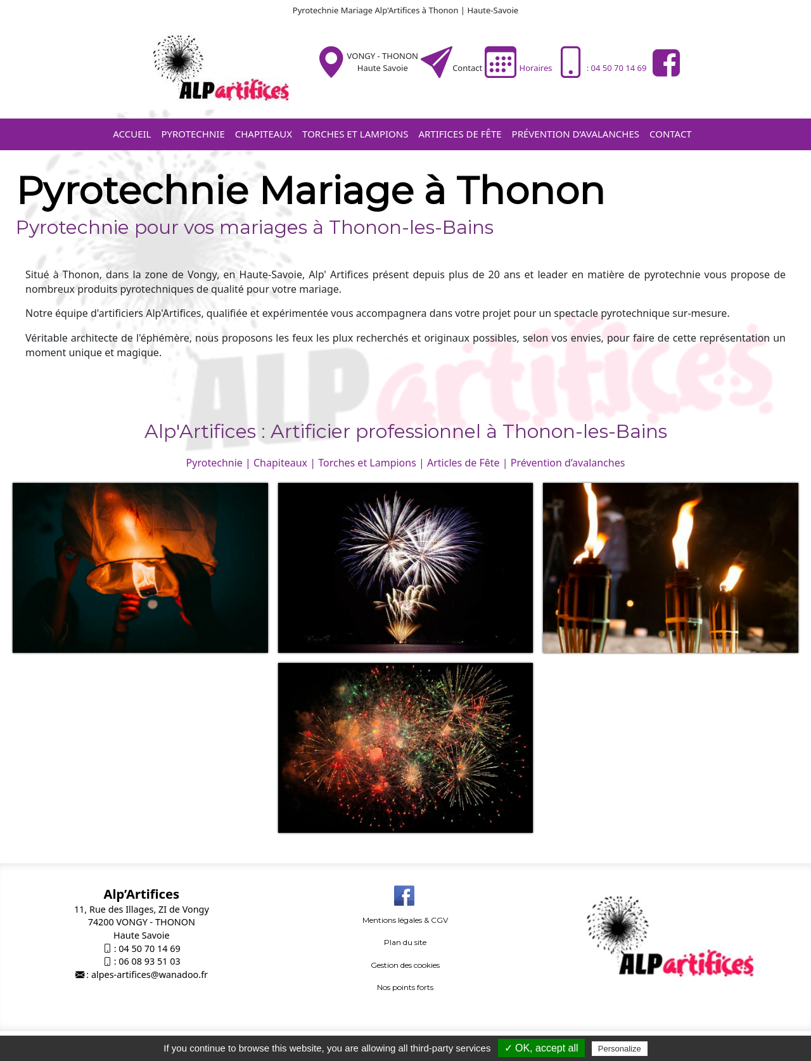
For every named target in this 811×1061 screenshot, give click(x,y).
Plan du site (405, 942)
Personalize (619, 1048)
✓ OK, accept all (541, 1048)
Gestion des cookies (405, 965)
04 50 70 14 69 (149, 948)
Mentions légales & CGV (405, 920)
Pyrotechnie (192, 133)
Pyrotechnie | (218, 463)
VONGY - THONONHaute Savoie (382, 62)
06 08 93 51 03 (149, 961)
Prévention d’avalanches (575, 133)
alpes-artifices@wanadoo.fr (149, 974)
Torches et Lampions (355, 133)
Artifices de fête (459, 133)
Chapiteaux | (284, 463)
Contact (467, 68)
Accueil (132, 133)
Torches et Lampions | (371, 463)
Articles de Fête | (467, 463)
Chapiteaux (263, 133)
